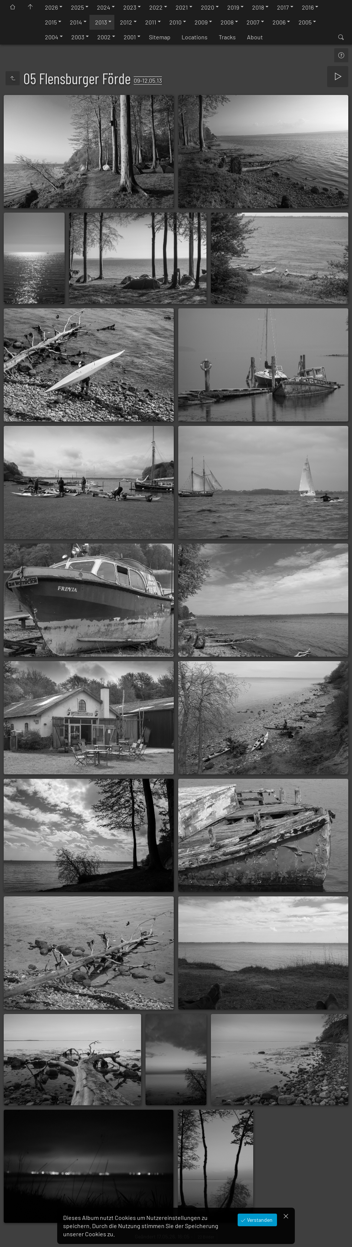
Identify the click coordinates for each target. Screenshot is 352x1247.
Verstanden (259, 1220)
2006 (279, 22)
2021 (182, 7)
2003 (77, 36)
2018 (258, 7)
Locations (195, 36)
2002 (104, 36)
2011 (150, 22)
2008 (227, 22)
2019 (233, 7)
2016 (308, 7)
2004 (51, 36)
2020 (207, 7)
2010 (175, 22)
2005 (305, 22)
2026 (51, 7)
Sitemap (159, 36)
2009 (201, 22)
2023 (129, 7)
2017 (283, 7)
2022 (156, 7)
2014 (76, 22)
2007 (253, 22)
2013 (101, 22)
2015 (51, 22)
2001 (130, 36)
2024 (103, 7)
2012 (126, 22)
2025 (77, 7)
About (255, 36)
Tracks (227, 36)
